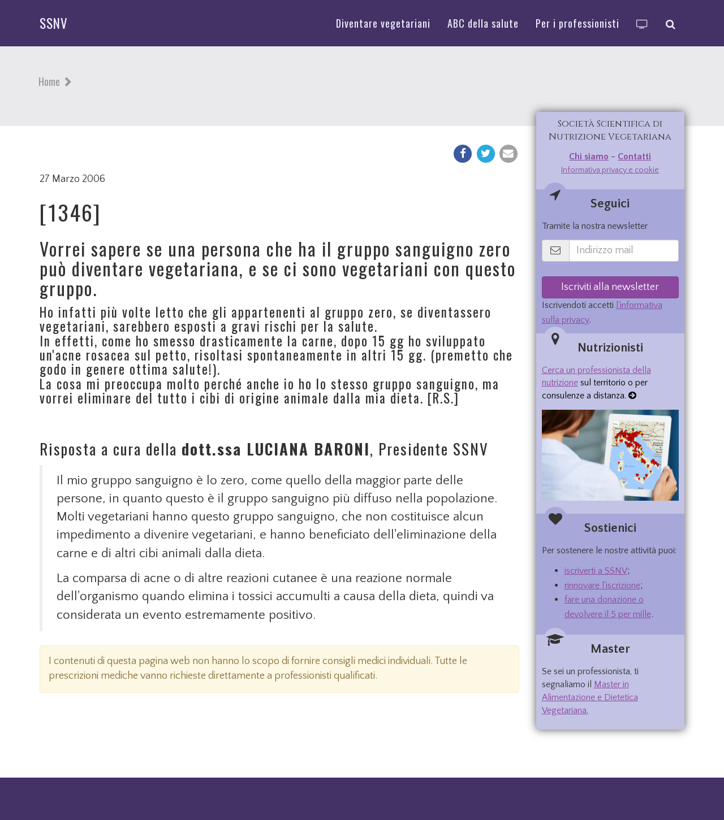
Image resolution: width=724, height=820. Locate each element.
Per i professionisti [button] (577, 23)
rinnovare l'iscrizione (602, 585)
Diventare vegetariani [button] (383, 23)
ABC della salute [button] (483, 23)
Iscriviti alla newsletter (610, 287)
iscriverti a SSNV (595, 571)
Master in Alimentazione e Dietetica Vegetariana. (590, 697)
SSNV (54, 23)
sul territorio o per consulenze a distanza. (596, 383)
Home (49, 81)
